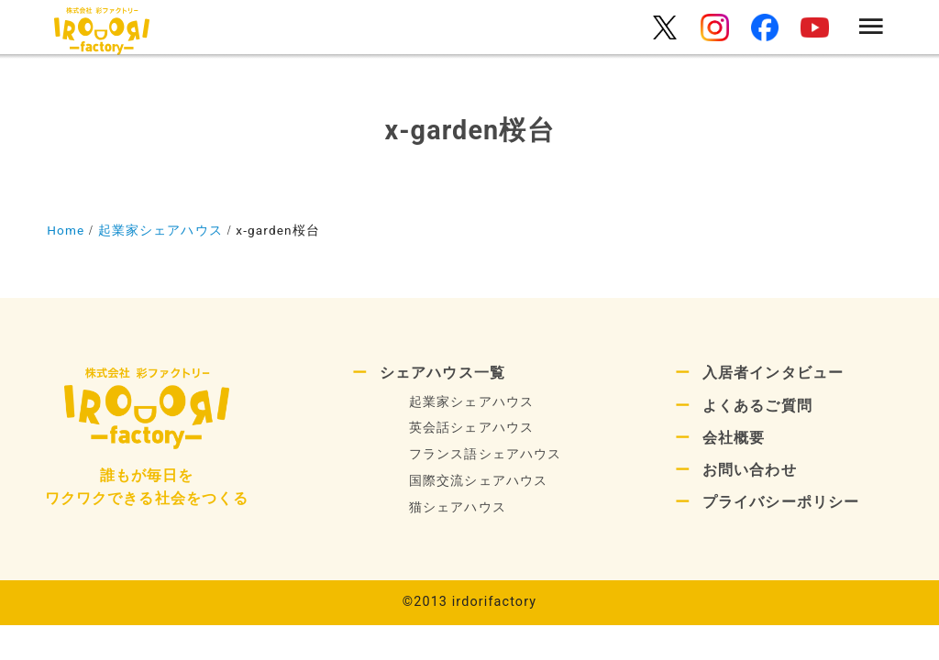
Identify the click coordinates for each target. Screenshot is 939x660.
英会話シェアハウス (471, 427)
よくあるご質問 (757, 405)
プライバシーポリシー (780, 502)
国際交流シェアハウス (478, 481)
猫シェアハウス (457, 507)
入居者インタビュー (773, 372)
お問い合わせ (749, 469)
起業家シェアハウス (471, 402)
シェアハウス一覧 (442, 372)
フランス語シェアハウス (485, 454)
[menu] (871, 28)
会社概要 (733, 437)
